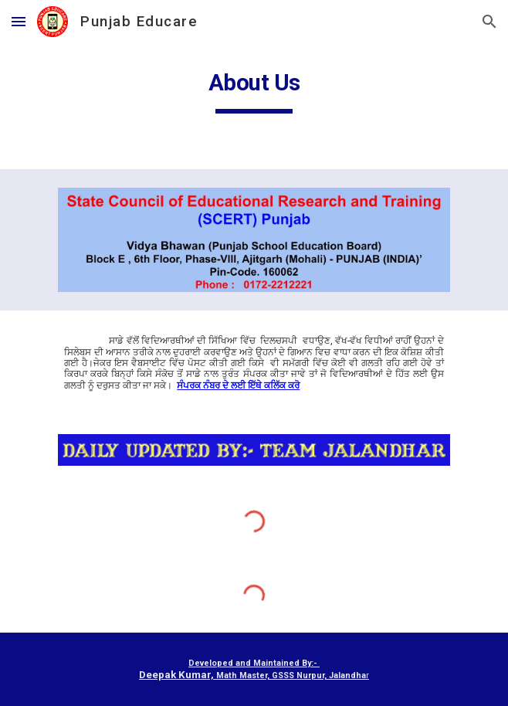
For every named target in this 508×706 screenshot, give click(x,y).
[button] (18, 21)
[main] (253, 86)
